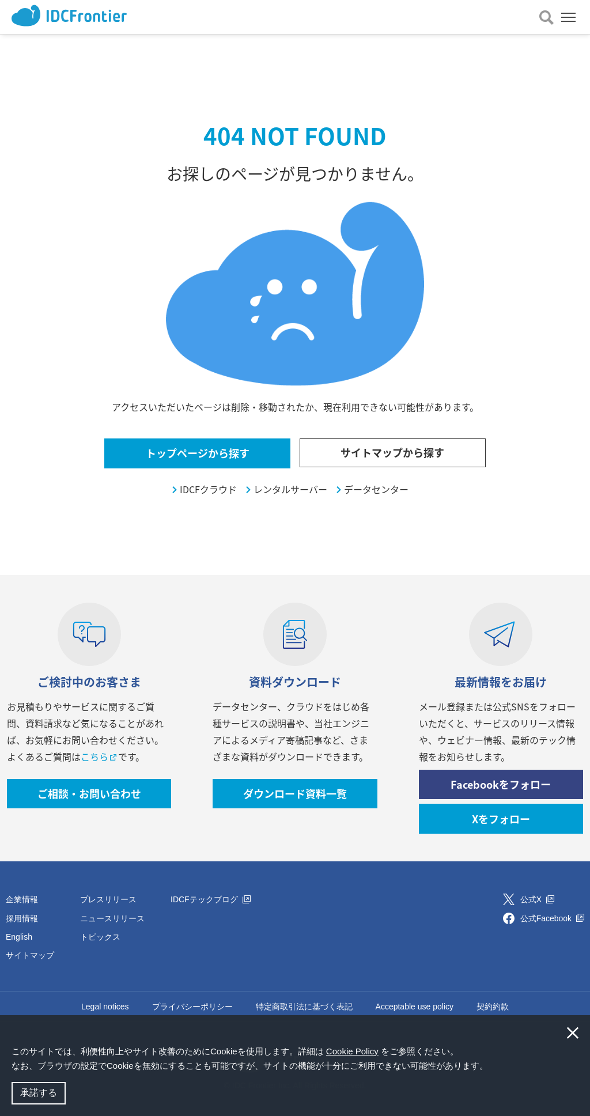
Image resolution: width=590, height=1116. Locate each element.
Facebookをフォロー (501, 784)
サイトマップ (30, 955)
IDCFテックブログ (211, 899)
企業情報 (22, 899)
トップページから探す (197, 453)
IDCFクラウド (208, 489)
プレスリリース (108, 899)
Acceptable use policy (414, 1006)
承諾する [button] (38, 1093)
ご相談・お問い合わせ (89, 793)
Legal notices (105, 1006)
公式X (537, 899)
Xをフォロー (501, 819)
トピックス (100, 936)
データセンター (376, 489)
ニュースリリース (112, 918)
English (19, 936)
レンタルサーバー (290, 489)
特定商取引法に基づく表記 (304, 1006)
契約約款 (492, 1006)
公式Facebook (552, 918)
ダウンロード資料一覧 (295, 793)
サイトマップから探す (392, 452)
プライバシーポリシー (192, 1006)
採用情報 (22, 918)
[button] (492, 1067)
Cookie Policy (352, 1051)
